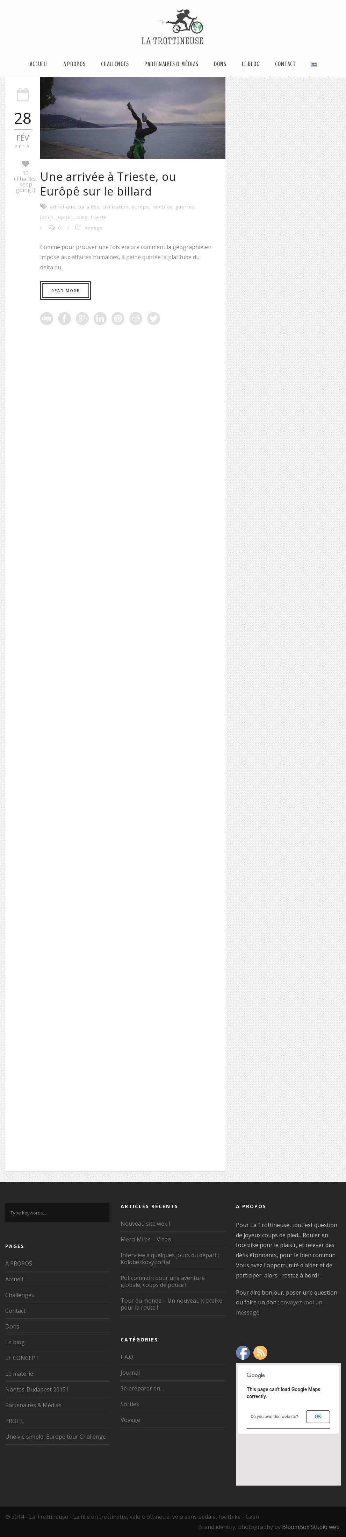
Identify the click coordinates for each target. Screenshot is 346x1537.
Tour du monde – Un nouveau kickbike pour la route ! (171, 1304)
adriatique (62, 207)
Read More (65, 290)
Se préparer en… (142, 1388)
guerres (185, 207)
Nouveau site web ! (145, 1223)
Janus (47, 217)
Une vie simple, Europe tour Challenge (55, 1436)
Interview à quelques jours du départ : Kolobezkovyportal (170, 1258)
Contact (285, 64)
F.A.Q (127, 1357)
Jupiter (65, 217)
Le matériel (20, 1373)
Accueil (39, 64)
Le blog (251, 64)
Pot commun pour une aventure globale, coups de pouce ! (163, 1281)
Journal (130, 1372)
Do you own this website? (274, 1416)
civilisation (115, 207)
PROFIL (14, 1421)
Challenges (115, 64)
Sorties (130, 1404)
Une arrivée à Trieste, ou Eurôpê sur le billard (108, 184)
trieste (99, 217)
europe (140, 207)
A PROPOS (74, 64)
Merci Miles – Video (146, 1239)
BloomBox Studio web (311, 1527)
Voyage (94, 228)
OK (318, 1416)
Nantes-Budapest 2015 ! (36, 1389)
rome (81, 217)
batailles (89, 207)
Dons (220, 64)
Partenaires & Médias (171, 64)
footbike (162, 207)
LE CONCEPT (22, 1358)
